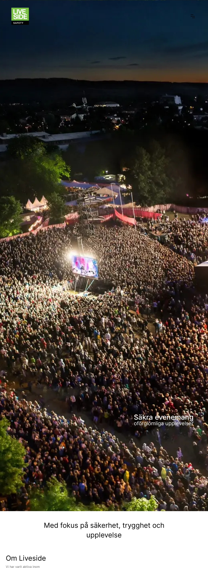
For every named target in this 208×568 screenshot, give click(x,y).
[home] (20, 16)
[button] (192, 16)
